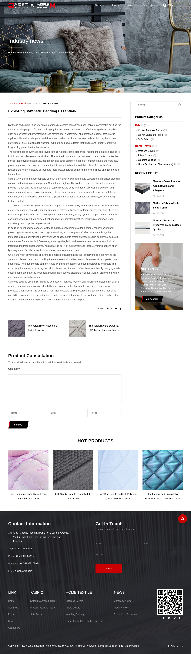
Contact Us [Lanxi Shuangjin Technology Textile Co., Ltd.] (14, 628)
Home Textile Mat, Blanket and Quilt (159, 164)
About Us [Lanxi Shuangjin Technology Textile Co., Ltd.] (13, 607)
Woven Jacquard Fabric (152, 135)
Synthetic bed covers (19, 125)
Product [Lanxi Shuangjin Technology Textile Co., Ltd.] (12, 614)
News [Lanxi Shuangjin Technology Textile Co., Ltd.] (11, 621)
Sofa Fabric (146, 139)
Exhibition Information (125, 614)
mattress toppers (72, 281)
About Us (100, 5)
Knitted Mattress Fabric (152, 130)
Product (116, 5)
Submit (109, 568)
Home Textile (146, 145)
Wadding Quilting (149, 160)
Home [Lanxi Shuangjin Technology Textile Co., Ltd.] (11, 601)
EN (170, 5)
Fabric (142, 125)
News (131, 5)
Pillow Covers (147, 155)
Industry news (31, 52)
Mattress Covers (148, 151)
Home (84, 5)
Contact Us (147, 5)
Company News (122, 601)
